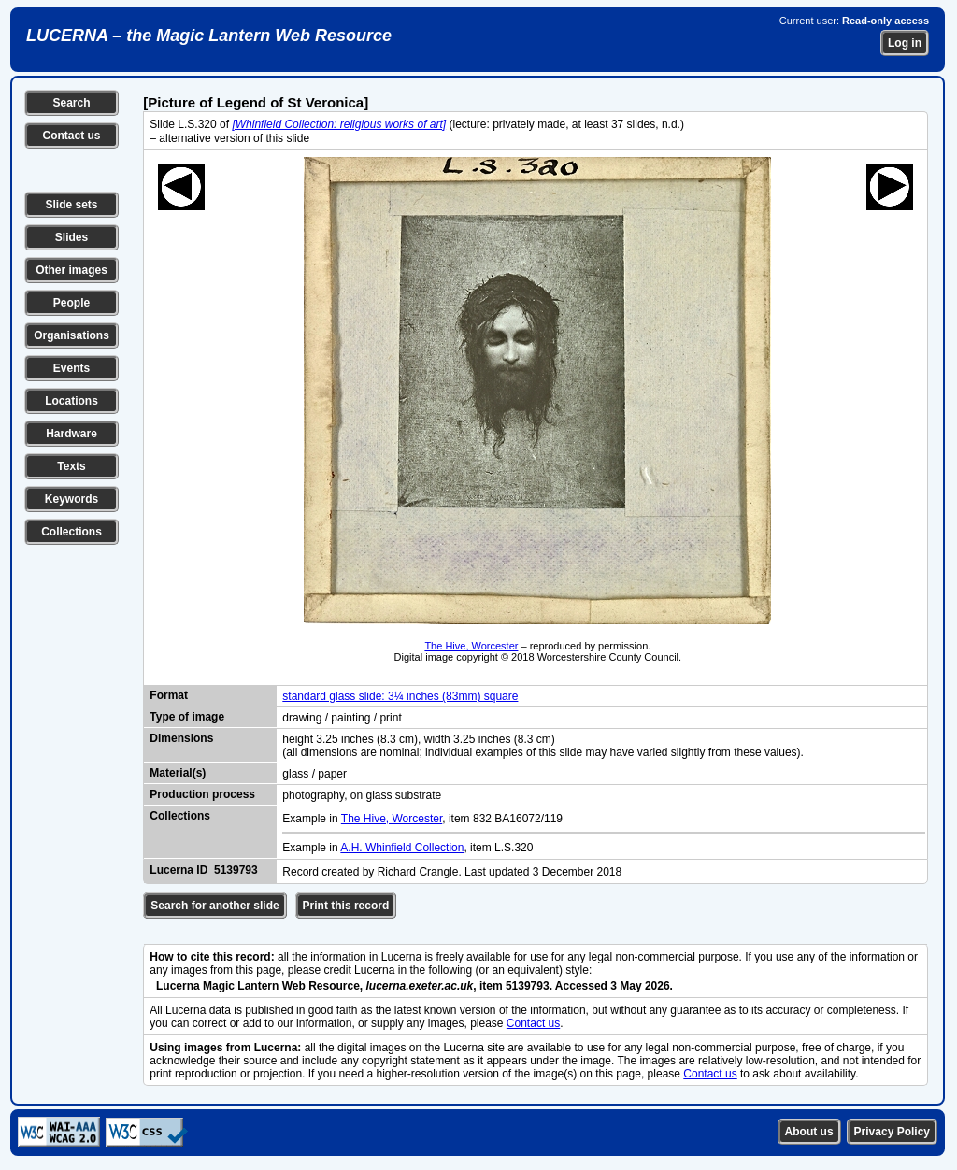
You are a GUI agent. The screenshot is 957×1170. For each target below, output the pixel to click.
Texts (71, 466)
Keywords (71, 499)
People (71, 302)
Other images (71, 270)
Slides (71, 237)
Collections (71, 531)
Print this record (346, 905)
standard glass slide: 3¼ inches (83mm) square (400, 696)
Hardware (71, 433)
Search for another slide (214, 905)
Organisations (71, 335)
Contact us (71, 135)
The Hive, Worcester (471, 645)
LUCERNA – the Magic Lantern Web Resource (209, 35)
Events (71, 368)
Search (71, 102)
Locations (71, 400)
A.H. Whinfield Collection (402, 847)
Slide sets (71, 204)
